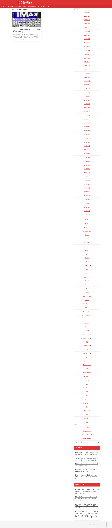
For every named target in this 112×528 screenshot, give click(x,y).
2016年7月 (87, 138)
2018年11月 (87, 119)
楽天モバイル (87, 388)
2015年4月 (87, 153)
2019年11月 (87, 88)
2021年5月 (87, 46)
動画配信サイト (87, 346)
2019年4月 (87, 100)
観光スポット (87, 403)
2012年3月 (87, 203)
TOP (2, 6)
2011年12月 (87, 215)
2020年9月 (87, 77)
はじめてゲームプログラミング (87, 315)
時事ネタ (86, 376)
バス (87, 319)
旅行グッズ (87, 361)
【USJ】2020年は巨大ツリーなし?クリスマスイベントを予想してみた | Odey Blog (87, 516)
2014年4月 (87, 157)
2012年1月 (87, 211)
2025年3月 (87, 12)
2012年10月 (87, 180)
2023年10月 (87, 27)
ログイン (86, 427)
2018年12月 (87, 115)
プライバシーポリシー (43, 6)
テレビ (87, 307)
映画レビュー (87, 372)
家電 (87, 349)
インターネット (87, 265)
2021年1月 (87, 62)
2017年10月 (87, 123)
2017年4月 (87, 127)
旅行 (87, 357)
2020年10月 (87, 73)
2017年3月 (87, 131)
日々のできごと (87, 365)
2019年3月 (87, 104)
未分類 (87, 380)
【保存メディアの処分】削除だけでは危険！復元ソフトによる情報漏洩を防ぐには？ (86, 476)
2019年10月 (87, 92)
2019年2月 (87, 108)
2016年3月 (87, 142)
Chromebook (87, 231)
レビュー (86, 330)
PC (87, 239)
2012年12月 (87, 176)
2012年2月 (87, 207)
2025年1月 (87, 20)
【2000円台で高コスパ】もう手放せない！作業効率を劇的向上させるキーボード (87, 470)
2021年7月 (87, 39)
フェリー (86, 323)
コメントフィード (87, 435)
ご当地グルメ (87, 292)
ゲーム (25, 6)
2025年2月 (87, 16)
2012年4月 (87, 199)
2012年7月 (87, 188)
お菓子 (87, 273)
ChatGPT (86, 227)
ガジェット (87, 277)
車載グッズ (87, 411)
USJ (6, 6)
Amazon (86, 220)
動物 (87, 342)
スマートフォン (87, 296)
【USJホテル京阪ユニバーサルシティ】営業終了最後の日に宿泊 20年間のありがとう (87, 490)
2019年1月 (87, 111)
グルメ (87, 284)
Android (87, 223)
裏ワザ (87, 399)
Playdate (86, 242)
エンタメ (86, 269)
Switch (87, 250)
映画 (87, 369)
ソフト (87, 300)
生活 (87, 395)
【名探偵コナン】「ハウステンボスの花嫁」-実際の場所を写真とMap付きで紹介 (86, 497)
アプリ (87, 258)
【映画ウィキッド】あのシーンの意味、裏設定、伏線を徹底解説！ (86, 464)
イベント (86, 262)
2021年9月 (87, 31)
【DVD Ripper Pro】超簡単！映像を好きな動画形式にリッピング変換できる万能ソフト (87, 506)
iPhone (87, 235)
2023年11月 (87, 24)
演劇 (87, 391)
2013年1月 (87, 173)
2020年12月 (87, 66)
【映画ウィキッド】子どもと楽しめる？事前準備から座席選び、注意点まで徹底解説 (86, 453)
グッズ (87, 281)
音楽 (87, 422)
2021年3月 (87, 54)
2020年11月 (87, 69)
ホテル (20, 6)
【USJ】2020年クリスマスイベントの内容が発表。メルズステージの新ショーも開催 (86, 512)
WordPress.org (86, 438)
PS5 (87, 246)
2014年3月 (87, 161)
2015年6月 (87, 150)
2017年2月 (87, 134)
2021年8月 (87, 35)
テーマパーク (87, 304)
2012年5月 (87, 195)
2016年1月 (87, 146)
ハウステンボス (12, 6)
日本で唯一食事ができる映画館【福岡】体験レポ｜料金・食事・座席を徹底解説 (86, 459)
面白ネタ (86, 418)
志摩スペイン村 (87, 353)
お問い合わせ (32, 6)
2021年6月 (87, 43)
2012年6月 (87, 192)
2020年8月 (87, 81)
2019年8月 (87, 96)
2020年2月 (87, 85)
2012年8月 (87, 184)
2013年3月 (87, 165)
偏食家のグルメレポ (86, 338)
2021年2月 (87, 58)
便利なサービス (87, 334)
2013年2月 (87, 169)
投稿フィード (87, 431)
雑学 (87, 414)
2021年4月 (87, 50)
